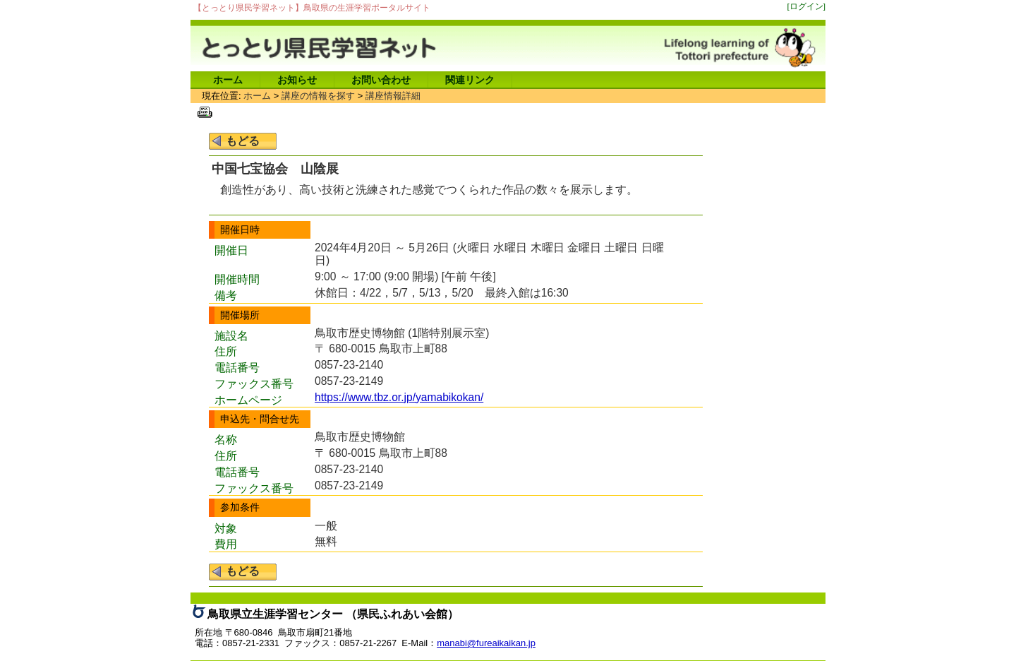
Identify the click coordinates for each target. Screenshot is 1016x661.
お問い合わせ (381, 79)
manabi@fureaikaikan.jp (486, 643)
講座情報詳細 (393, 95)
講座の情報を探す (318, 95)
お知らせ (297, 79)
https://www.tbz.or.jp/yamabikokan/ (399, 397)
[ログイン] (806, 6)
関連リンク (470, 79)
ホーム (228, 79)
